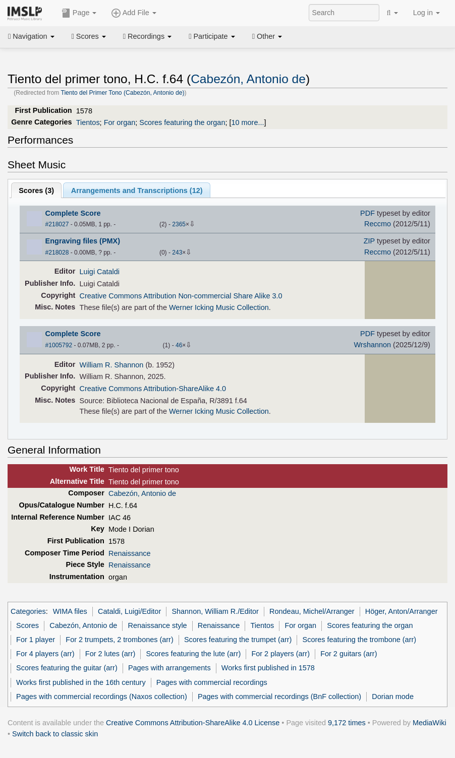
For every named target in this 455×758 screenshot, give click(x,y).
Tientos (88, 122)
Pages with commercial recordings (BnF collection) (279, 696)
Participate (212, 36)
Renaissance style (157, 625)
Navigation (31, 36)
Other (267, 36)
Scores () (36, 190)
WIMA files (70, 611)
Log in (426, 13)
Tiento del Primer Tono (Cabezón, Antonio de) (122, 92)
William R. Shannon (112, 365)
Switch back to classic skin (55, 734)
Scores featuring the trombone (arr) (360, 640)
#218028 (57, 252)
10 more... (247, 122)
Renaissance (129, 553)
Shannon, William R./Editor (215, 611)
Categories (28, 611)
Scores (89, 36)
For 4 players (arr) (45, 654)
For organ (120, 122)
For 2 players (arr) (280, 654)
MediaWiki (429, 723)
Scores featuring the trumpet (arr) (238, 640)
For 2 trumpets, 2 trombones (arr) (119, 640)
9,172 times (347, 723)
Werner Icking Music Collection (219, 307)
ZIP (369, 241)
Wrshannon (372, 345)
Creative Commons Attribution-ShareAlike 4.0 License (192, 723)
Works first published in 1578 (268, 668)
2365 (179, 224)
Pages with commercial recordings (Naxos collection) (101, 696)
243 (177, 252)
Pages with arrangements (169, 668)
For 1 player (35, 640)
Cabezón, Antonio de (248, 79)
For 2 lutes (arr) (110, 654)
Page (79, 13)
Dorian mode (393, 696)
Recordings (147, 36)
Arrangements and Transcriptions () (137, 190)
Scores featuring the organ (182, 122)
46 (179, 345)
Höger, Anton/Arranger (401, 611)
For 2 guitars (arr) (348, 654)
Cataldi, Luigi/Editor (129, 611)
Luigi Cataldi (100, 272)
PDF (367, 213)
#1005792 (58, 345)
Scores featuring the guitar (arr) (67, 668)
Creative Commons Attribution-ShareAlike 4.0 (153, 389)
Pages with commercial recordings (211, 682)
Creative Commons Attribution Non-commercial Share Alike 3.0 (181, 296)
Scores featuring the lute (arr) (193, 654)
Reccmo (377, 224)
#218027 (57, 224)
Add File (133, 13)
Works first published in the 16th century (81, 682)
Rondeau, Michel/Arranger (312, 611)
